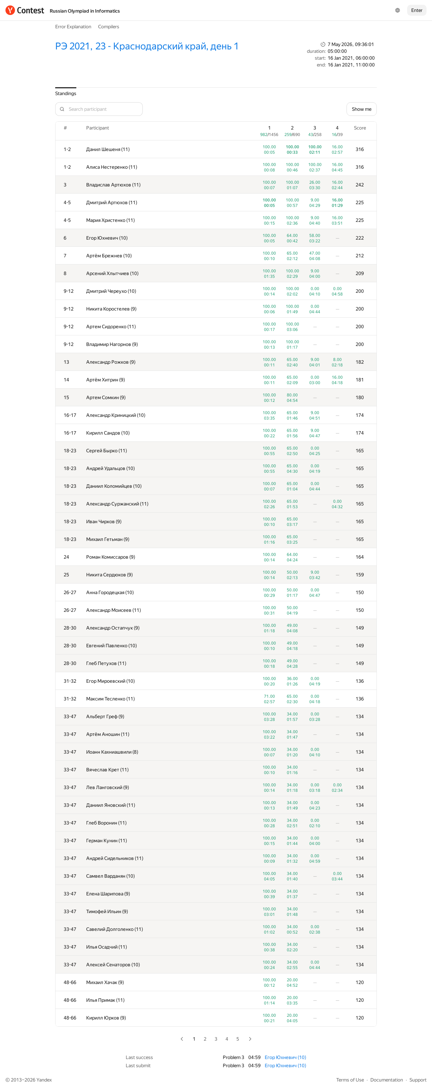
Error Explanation (73, 26)
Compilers (108, 26)
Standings (65, 93)
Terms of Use (350, 1080)
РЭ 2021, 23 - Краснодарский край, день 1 (147, 46)
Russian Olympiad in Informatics (85, 11)
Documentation (386, 1080)
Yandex (44, 1080)
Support (418, 1080)
